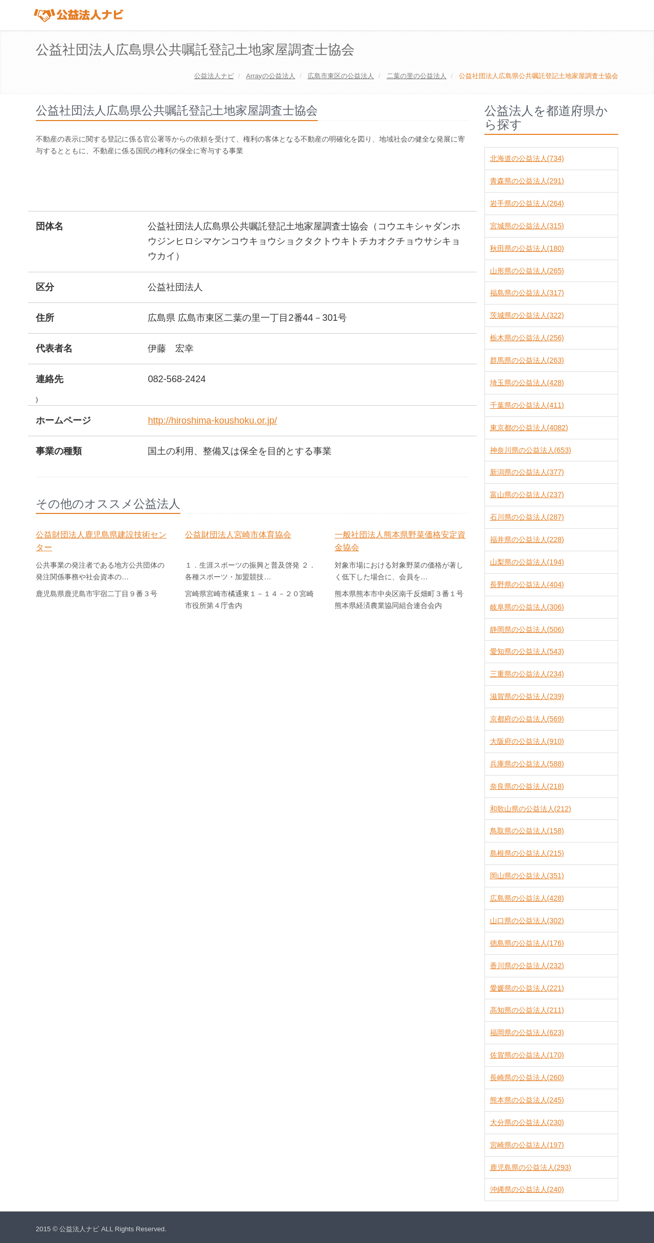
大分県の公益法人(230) (527, 1122)
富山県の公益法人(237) (527, 494)
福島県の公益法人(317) (527, 293)
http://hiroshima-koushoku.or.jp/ (212, 420)
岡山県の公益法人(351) (527, 876)
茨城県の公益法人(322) (527, 315)
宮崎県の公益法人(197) (527, 1145)
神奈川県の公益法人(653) (530, 450)
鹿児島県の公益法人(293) (530, 1167)
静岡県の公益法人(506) (527, 629)
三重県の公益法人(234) (527, 674)
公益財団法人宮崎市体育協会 (238, 534)
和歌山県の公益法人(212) (530, 809)
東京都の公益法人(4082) (529, 428)
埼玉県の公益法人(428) (527, 383)
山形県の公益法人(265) (527, 271)
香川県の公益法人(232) (527, 965)
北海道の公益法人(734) (527, 158)
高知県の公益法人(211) (527, 1010)
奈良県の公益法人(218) (527, 786)
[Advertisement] (222, 184)
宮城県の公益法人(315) (527, 226)
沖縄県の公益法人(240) (527, 1189)
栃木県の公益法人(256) (527, 338)
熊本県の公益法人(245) (527, 1100)
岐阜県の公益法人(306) (527, 607)
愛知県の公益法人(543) (527, 651)
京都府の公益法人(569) (527, 719)
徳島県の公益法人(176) (527, 943)
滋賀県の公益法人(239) (527, 696)
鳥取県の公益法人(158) (527, 831)
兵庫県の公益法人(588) (527, 764)
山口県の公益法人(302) (527, 921)
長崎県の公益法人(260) (527, 1077)
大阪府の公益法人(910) (527, 741)
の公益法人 (270, 76)
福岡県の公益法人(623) (527, 1032)
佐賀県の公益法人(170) (527, 1055)
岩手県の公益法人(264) (527, 203)
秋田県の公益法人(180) (527, 248)
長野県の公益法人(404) (527, 584)
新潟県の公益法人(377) (527, 472)
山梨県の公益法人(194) (527, 562)
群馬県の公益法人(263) (527, 360)
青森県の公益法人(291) (527, 181)
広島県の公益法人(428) (527, 898)
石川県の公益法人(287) (527, 517)
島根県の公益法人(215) (527, 853)
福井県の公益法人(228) (527, 539)
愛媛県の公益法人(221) (527, 988)
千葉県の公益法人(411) (527, 405)
